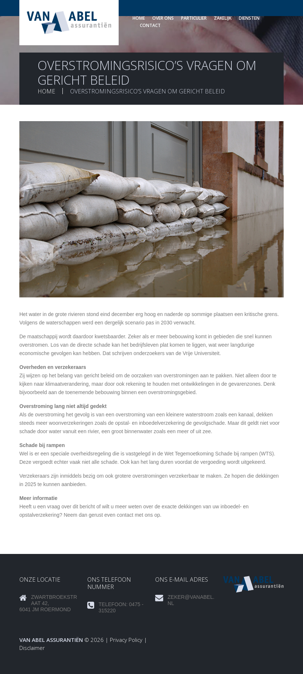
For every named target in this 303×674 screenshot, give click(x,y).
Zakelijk (222, 18)
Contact (150, 25)
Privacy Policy (126, 639)
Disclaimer (32, 647)
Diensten (249, 18)
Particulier (194, 18)
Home (139, 18)
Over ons (163, 18)
